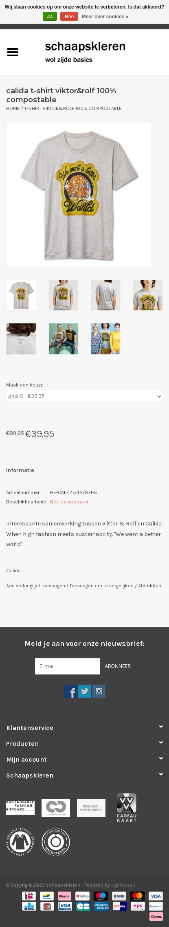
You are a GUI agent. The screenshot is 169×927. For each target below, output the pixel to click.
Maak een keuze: (27, 385)
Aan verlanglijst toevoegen (36, 586)
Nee (69, 17)
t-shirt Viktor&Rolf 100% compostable (73, 108)
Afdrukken (149, 586)
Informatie (20, 470)
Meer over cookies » (105, 17)
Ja (50, 17)
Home (13, 108)
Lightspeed (123, 885)
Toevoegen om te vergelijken (102, 586)
